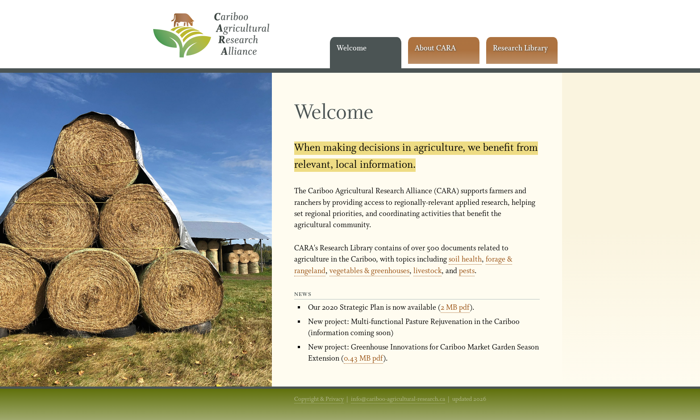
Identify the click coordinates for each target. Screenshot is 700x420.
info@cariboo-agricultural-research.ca (398, 399)
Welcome (352, 48)
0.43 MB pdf (363, 358)
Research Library (520, 48)
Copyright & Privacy (319, 399)
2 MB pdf (455, 307)
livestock (427, 271)
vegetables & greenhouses (369, 271)
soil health (465, 259)
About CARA (435, 48)
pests (467, 271)
